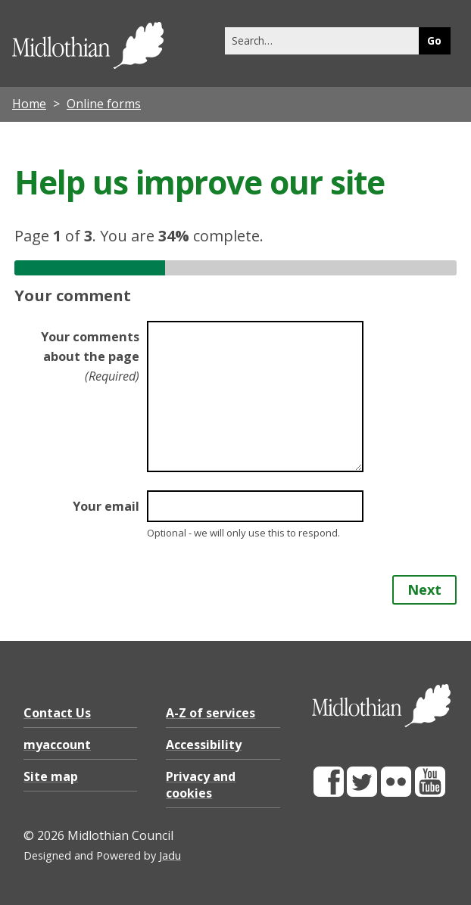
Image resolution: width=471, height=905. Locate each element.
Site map (50, 776)
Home (29, 103)
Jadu (170, 855)
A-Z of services (210, 712)
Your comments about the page (90, 356)
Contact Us (57, 712)
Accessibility (204, 744)
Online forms (104, 103)
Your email (106, 506)
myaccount (57, 744)
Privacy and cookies (201, 784)
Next (424, 589)
